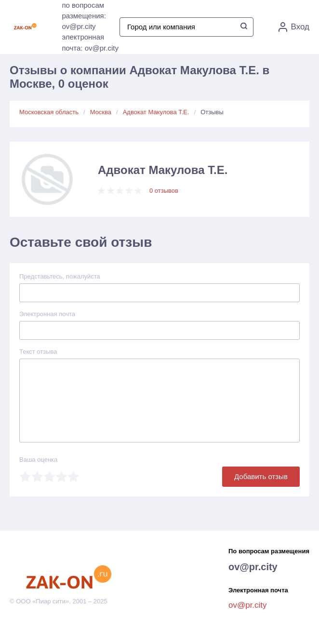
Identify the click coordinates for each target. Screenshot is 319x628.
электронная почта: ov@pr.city (90, 42)
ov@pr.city (253, 566)
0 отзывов (163, 190)
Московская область (49, 112)
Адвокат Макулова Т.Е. (156, 112)
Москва (100, 112)
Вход (294, 27)
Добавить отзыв (261, 476)
